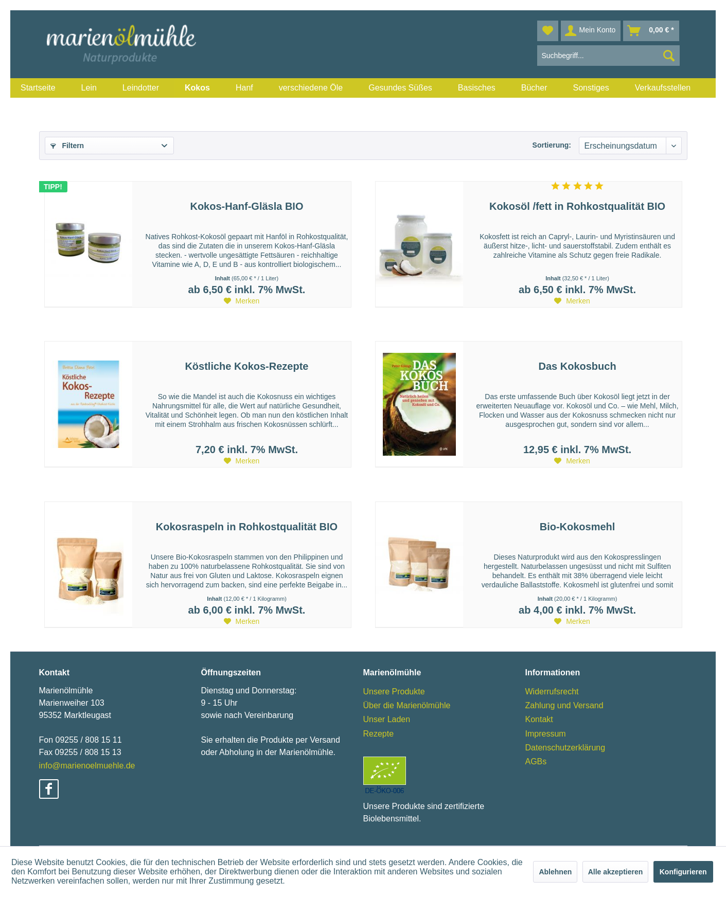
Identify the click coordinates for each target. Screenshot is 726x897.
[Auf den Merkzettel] (242, 301)
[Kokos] (197, 88)
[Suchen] (669, 55)
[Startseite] (38, 88)
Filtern (67, 145)
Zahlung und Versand (564, 705)
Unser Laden (387, 719)
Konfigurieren (683, 872)
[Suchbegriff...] (608, 55)
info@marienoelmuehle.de (87, 765)
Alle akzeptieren (615, 872)
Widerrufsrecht (552, 691)
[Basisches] (477, 88)
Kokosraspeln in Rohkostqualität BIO (247, 526)
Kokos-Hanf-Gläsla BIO (246, 206)
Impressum (545, 733)
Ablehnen (555, 872)
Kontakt (539, 719)
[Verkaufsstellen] (663, 88)
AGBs (536, 761)
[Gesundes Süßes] (400, 88)
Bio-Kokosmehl (577, 526)
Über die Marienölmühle (407, 705)
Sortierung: (552, 145)
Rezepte (378, 733)
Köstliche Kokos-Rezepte (246, 366)
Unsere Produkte (394, 691)
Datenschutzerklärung (565, 747)
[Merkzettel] (547, 31)
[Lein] (89, 88)
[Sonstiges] (590, 88)
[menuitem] (38, 88)
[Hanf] (244, 88)
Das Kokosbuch (577, 366)
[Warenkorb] (651, 31)
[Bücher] (534, 88)
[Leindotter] (140, 88)
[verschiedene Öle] (311, 88)
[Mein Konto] (591, 31)
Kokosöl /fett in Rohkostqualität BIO (577, 206)
